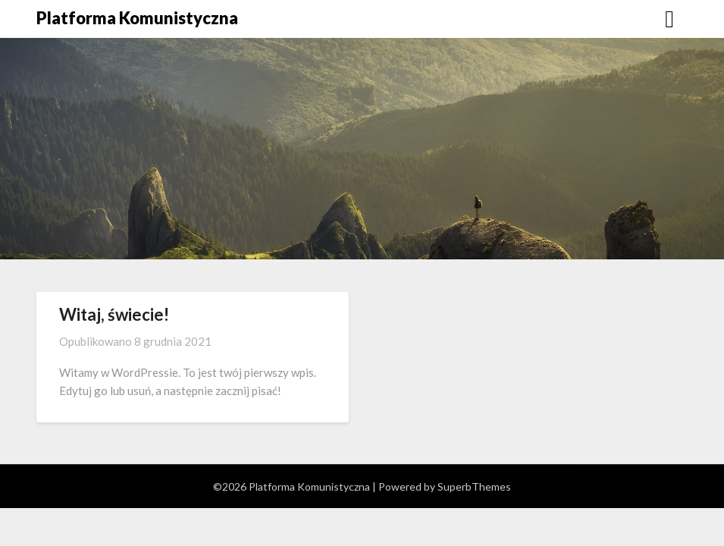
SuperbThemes (474, 486)
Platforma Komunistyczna (137, 18)
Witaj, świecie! (114, 314)
